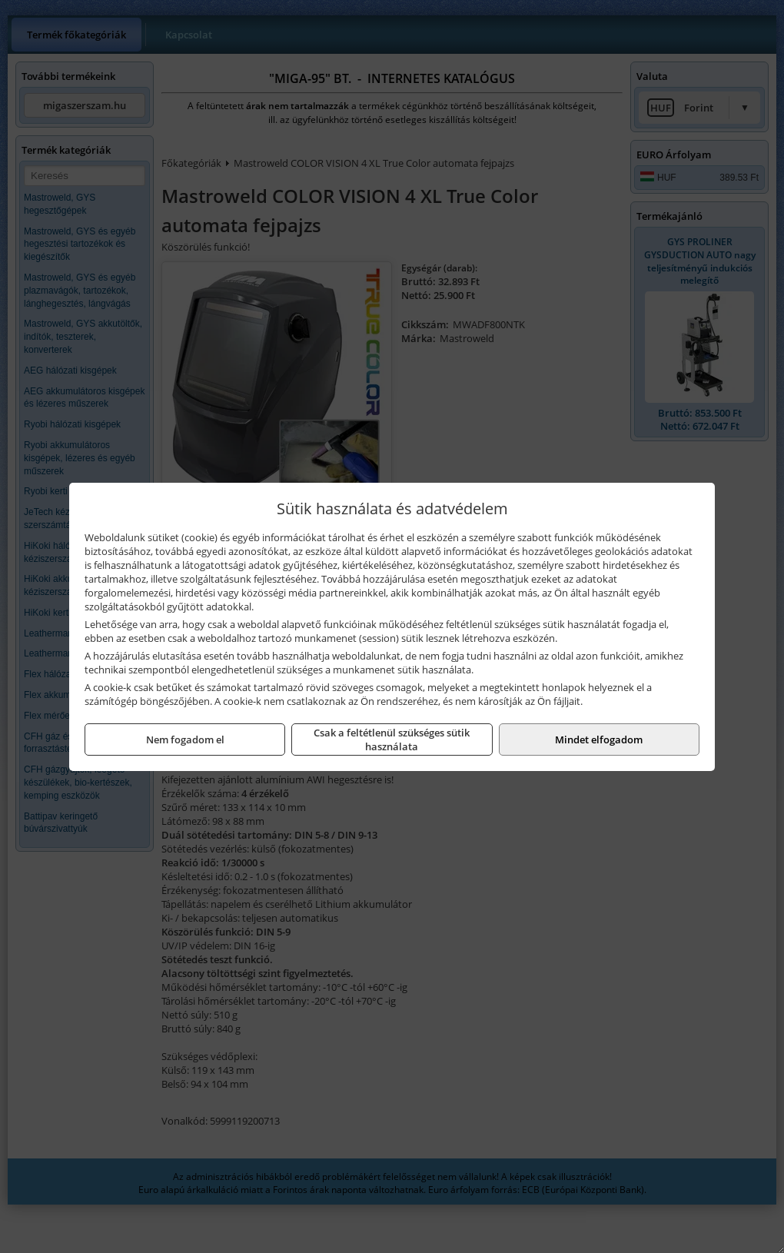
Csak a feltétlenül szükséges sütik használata (392, 739)
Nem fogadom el (185, 739)
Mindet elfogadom (599, 739)
